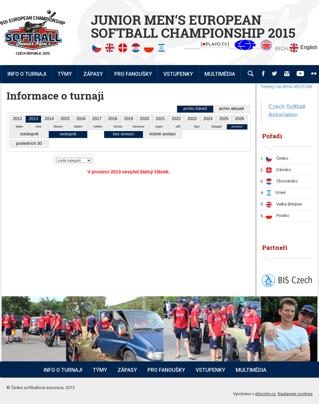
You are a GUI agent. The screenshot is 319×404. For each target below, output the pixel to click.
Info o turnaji (63, 370)
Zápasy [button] (93, 74)
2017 (97, 118)
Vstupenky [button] (178, 74)
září (177, 126)
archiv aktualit (231, 108)
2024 (208, 118)
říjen (197, 126)
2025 (223, 118)
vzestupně (29, 134)
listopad (217, 126)
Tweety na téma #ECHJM (286, 86)
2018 (112, 118)
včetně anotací (162, 134)
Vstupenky (210, 370)
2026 (239, 118)
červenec (139, 126)
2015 (65, 118)
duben (78, 126)
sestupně (68, 134)
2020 (144, 118)
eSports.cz (265, 393)
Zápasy (127, 370)
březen (58, 126)
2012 (17, 118)
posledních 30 (29, 143)
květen (98, 126)
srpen (159, 126)
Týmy (65, 74)
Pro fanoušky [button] (133, 74)
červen (118, 126)
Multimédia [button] (219, 74)
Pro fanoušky (166, 370)
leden (19, 126)
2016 (81, 118)
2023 (192, 118)
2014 (49, 118)
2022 (176, 118)
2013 (33, 118)
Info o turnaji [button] (26, 74)
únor (39, 126)
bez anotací (123, 134)
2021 (160, 118)
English (303, 48)
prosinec (237, 126)
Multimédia (251, 370)
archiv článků (195, 108)
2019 (128, 118)
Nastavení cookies (295, 393)
